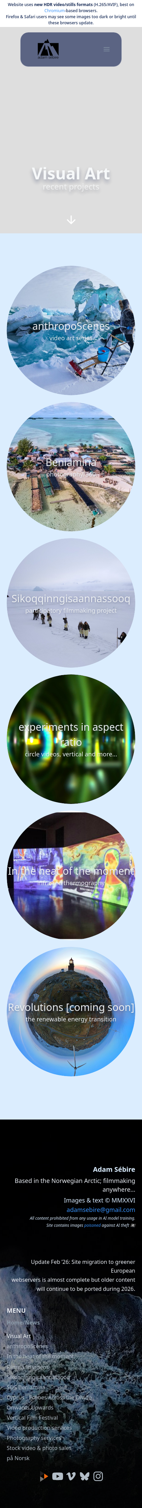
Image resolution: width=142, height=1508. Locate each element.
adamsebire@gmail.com (101, 1210)
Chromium (55, 10)
